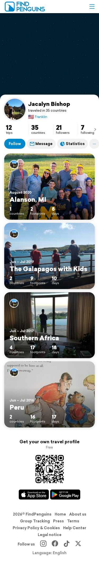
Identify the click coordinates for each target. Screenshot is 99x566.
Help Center (74, 528)
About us (77, 514)
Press (58, 521)
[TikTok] (66, 544)
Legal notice (50, 534)
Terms (73, 521)
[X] (78, 544)
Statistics (72, 143)
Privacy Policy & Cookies (36, 528)
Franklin (37, 117)
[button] (92, 6)
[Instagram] (43, 544)
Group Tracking (35, 521)
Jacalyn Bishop (49, 104)
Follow (15, 143)
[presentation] (95, 129)
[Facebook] (55, 544)
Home (60, 514)
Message (41, 143)
